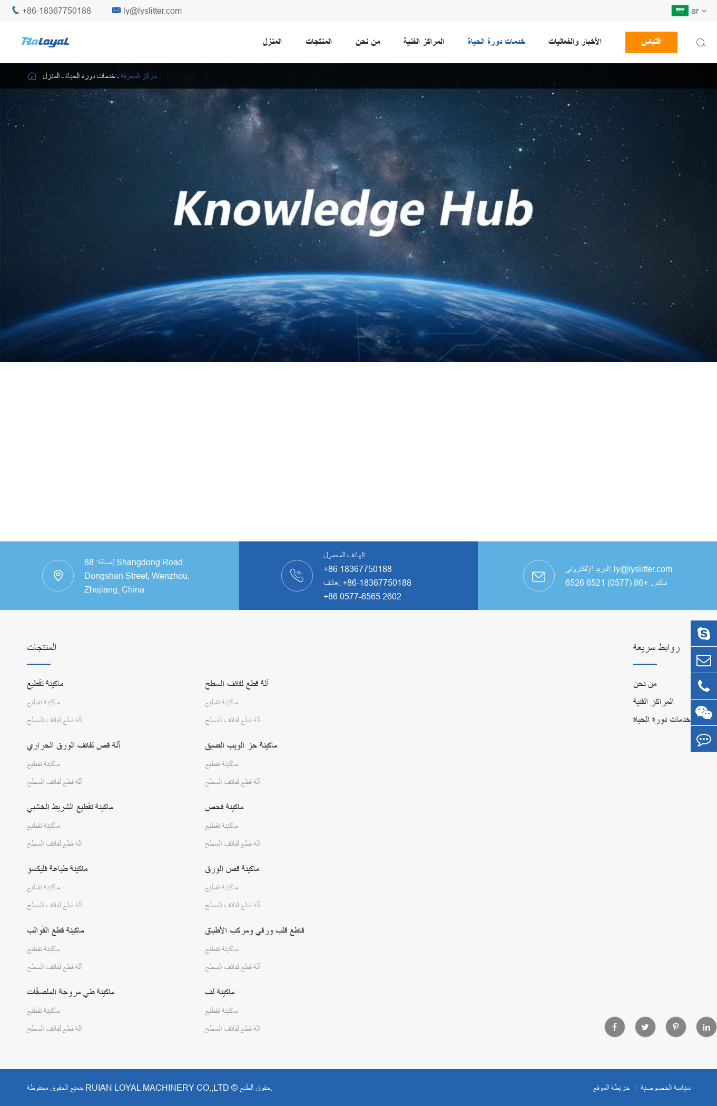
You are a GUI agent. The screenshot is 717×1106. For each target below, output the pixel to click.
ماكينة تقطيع (45, 684)
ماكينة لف (219, 992)
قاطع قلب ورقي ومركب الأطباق (254, 930)
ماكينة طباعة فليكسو (57, 869)
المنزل (272, 41)
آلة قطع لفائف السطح (54, 720)
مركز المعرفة (138, 76)
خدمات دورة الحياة (496, 41)
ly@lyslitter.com (147, 11)
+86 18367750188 (357, 569)
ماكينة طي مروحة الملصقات (70, 992)
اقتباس (651, 41)
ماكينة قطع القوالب (55, 930)
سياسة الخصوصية (666, 1087)
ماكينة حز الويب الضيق (241, 745)
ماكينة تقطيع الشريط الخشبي (70, 807)
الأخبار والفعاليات (575, 41)
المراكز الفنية (424, 41)
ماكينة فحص (224, 807)
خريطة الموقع (611, 1087)
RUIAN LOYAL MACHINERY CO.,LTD (157, 1087)
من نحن (368, 41)
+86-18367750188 (51, 11)
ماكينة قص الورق (232, 869)
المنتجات (319, 41)
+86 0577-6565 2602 (362, 596)
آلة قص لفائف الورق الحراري (73, 745)
